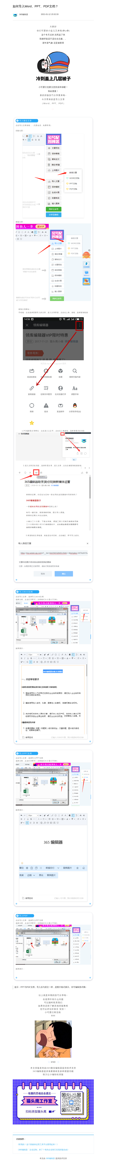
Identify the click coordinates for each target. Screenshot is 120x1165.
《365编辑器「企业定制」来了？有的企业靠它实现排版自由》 (43, 1150)
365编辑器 (50, 1158)
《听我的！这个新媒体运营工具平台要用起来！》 (38, 1144)
